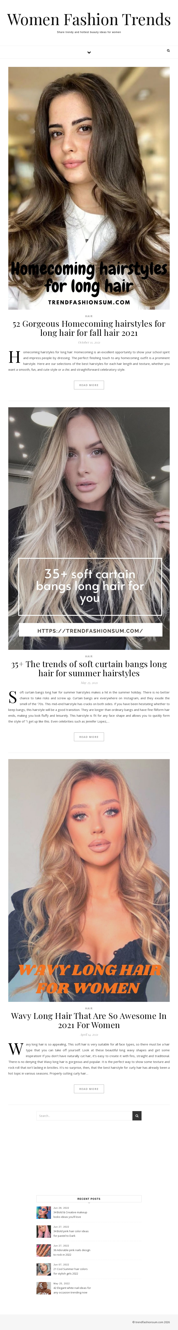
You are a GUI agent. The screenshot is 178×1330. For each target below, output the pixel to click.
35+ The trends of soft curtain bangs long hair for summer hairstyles (89, 668)
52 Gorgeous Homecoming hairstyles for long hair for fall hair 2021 (89, 328)
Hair (89, 316)
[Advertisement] (88, 1158)
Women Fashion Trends (89, 19)
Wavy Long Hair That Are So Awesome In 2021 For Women (89, 1020)
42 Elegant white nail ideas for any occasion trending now (72, 1290)
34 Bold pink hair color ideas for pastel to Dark (71, 1233)
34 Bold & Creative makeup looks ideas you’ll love (70, 1214)
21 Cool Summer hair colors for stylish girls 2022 (70, 1271)
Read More (89, 385)
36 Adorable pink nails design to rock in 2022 (71, 1252)
